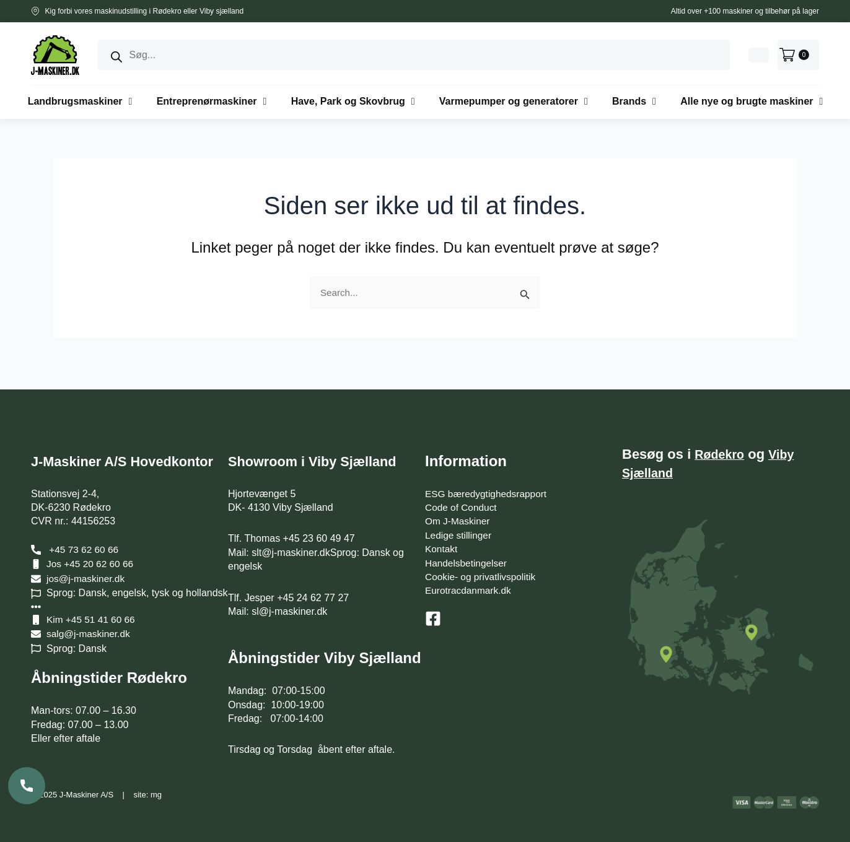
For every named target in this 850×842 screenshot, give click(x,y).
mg (156, 794)
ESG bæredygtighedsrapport (488, 483)
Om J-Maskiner (458, 510)
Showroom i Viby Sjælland (321, 450)
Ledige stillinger (459, 524)
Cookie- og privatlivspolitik (482, 566)
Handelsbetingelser (467, 552)
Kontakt (441, 538)
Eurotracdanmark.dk (469, 580)
